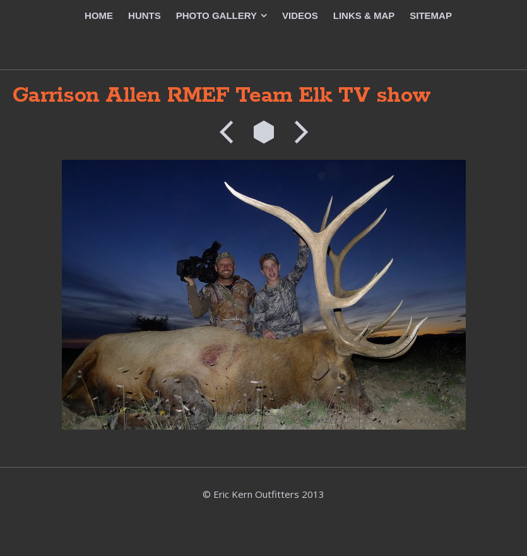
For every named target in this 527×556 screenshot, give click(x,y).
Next (297, 132)
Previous (230, 132)
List (264, 132)
